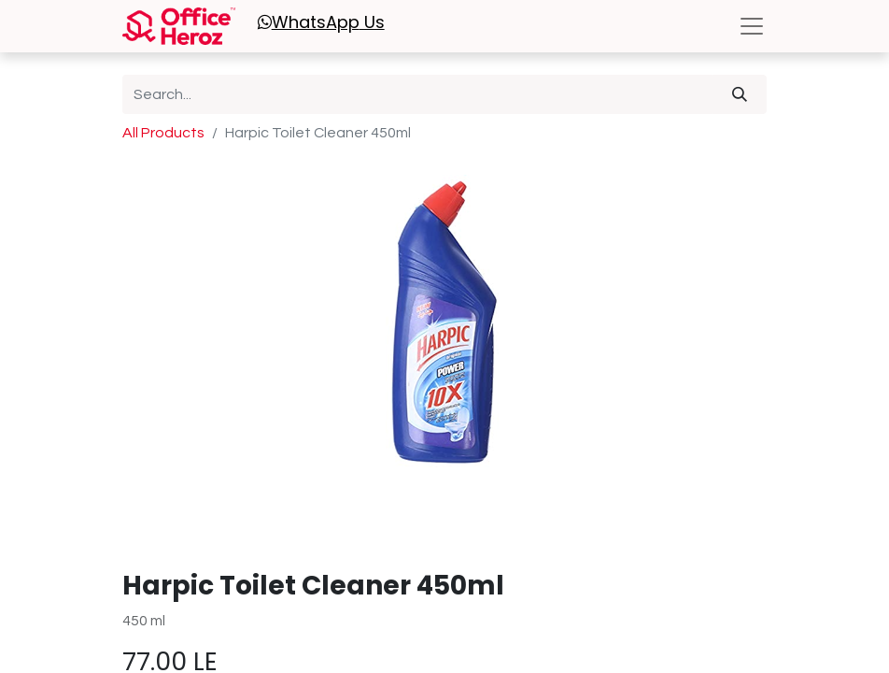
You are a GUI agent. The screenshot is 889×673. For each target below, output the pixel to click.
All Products (163, 132)
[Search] (740, 94)
